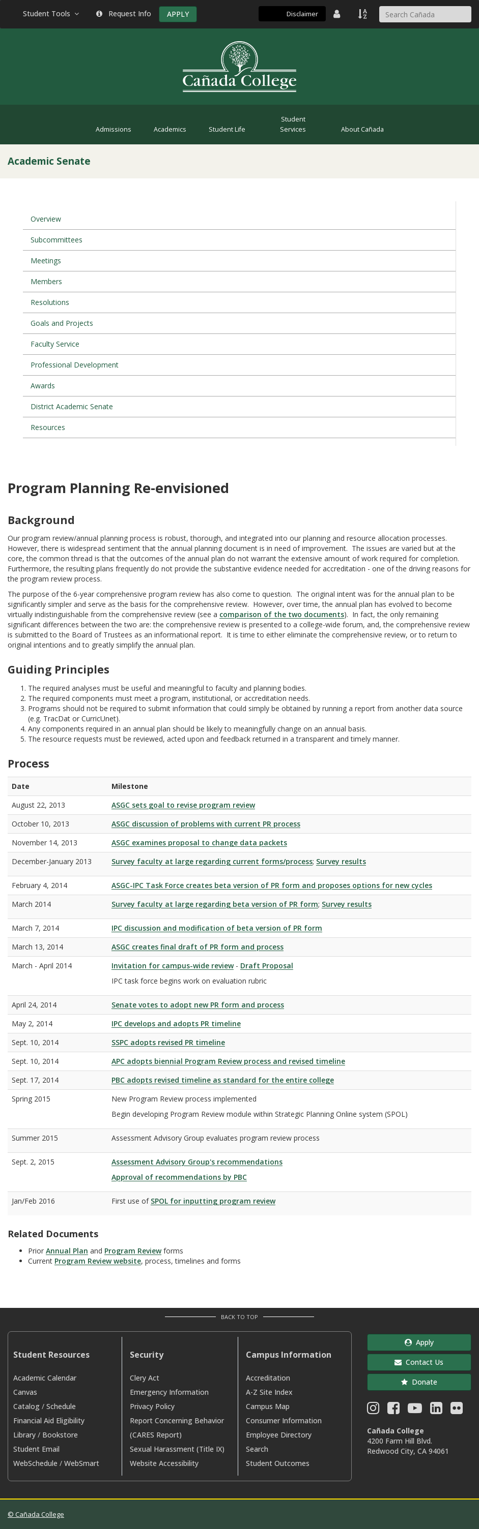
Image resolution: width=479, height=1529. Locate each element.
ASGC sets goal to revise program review (183, 805)
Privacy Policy (152, 1406)
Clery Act (144, 1378)
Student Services (293, 124)
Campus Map (268, 1406)
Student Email (36, 1449)
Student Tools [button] (52, 13)
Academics (170, 129)
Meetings (46, 260)
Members (46, 281)
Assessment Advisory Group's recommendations (197, 1162)
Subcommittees (56, 239)
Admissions (113, 129)
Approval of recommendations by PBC (179, 1177)
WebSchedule (35, 1463)
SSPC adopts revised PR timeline (168, 1042)
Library (24, 1435)
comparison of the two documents (281, 614)
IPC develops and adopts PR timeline (176, 1023)
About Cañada (362, 129)
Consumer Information (284, 1420)
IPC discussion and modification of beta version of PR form (216, 928)
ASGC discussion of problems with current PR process (205, 824)
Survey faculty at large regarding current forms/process (212, 861)
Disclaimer (302, 13)
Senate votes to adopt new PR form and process (197, 1005)
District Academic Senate (72, 406)
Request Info (123, 13)
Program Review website (97, 1261)
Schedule (61, 1406)
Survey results (341, 861)
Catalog (26, 1406)
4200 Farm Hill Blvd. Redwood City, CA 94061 (408, 1446)
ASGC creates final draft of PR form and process (197, 947)
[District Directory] (338, 13)
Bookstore (60, 1435)
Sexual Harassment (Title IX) (177, 1449)
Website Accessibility (164, 1463)
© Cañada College (36, 1514)
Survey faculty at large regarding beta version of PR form (214, 904)
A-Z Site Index (269, 1392)
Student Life (227, 129)
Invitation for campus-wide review (172, 965)
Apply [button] (419, 1342)
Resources (48, 427)
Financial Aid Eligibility (48, 1420)
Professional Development (75, 365)
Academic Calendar (44, 1378)
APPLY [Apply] (178, 14)
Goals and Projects (62, 323)
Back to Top (239, 1317)
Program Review (132, 1251)
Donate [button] (419, 1382)
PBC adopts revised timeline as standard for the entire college (222, 1080)
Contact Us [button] (419, 1362)
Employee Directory (279, 1435)
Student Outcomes (277, 1463)
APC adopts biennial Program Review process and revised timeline (228, 1061)
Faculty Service (55, 344)
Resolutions (50, 302)
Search (257, 1449)
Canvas (25, 1392)
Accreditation (268, 1378)
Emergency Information (169, 1392)
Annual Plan (67, 1251)
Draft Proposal (266, 965)
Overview (46, 219)
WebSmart (81, 1463)
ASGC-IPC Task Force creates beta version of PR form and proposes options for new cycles (271, 885)
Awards (43, 385)
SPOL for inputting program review (213, 1201)
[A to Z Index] (363, 13)
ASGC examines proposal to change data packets (199, 842)
